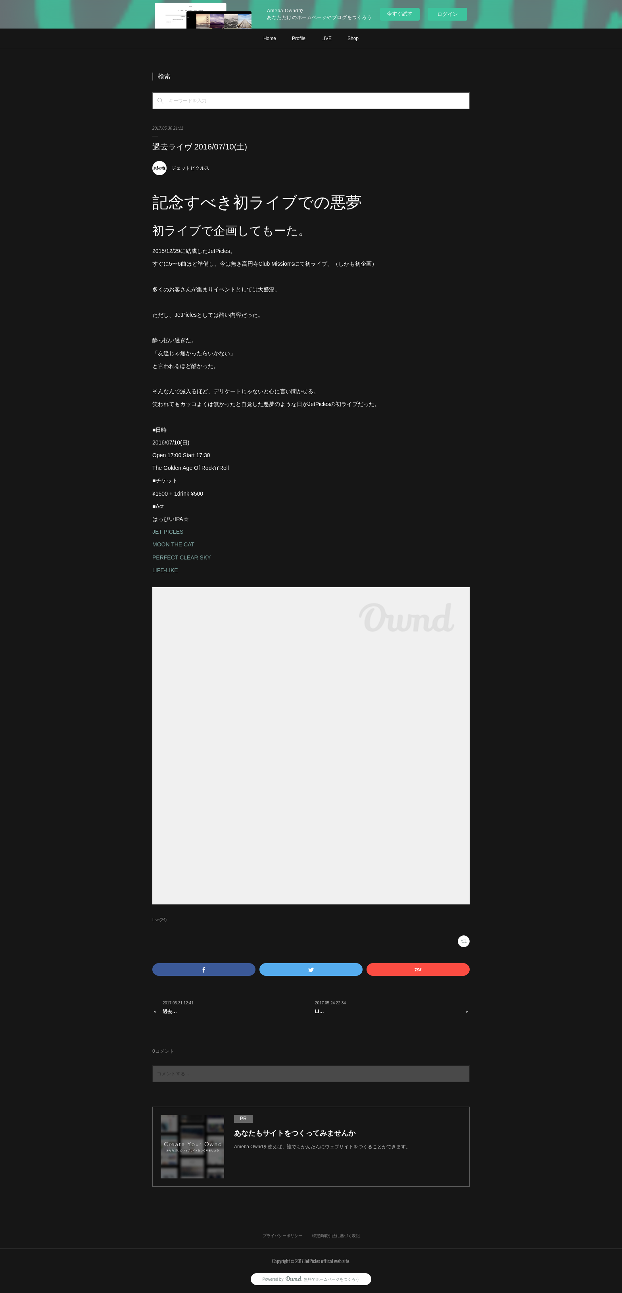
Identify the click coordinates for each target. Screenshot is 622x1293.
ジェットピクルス (190, 168)
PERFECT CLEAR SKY (181, 557)
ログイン (447, 14)
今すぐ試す (400, 14)
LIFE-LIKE (165, 570)
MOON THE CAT (173, 544)
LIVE (326, 38)
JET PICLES (167, 532)
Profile (298, 38)
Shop (353, 38)
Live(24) (159, 920)
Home (269, 38)
